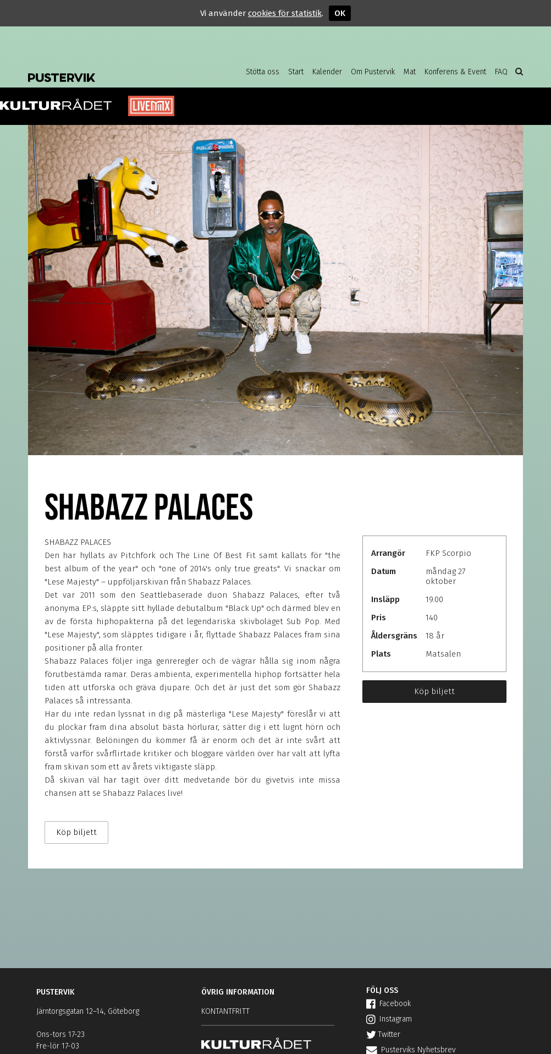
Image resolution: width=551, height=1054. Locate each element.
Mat (410, 72)
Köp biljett (434, 691)
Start (296, 72)
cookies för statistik (285, 13)
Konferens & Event (455, 72)
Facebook (388, 1003)
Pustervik (116, 68)
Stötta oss (262, 72)
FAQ (501, 72)
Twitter (383, 1034)
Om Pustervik (373, 72)
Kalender (327, 72)
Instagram (389, 1019)
